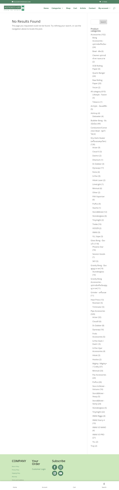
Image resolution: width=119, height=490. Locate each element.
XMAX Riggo (98, 416)
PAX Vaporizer (99, 196)
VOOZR (96, 228)
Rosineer (96, 303)
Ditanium (97, 160)
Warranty (14, 476)
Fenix (95, 172)
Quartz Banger (99, 73)
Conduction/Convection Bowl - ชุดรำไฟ (99, 130)
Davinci (96, 155)
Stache (95, 208)
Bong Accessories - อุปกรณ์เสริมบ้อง (99, 40)
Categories (56, 8)
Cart (75, 8)
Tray (92, 446)
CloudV (96, 321)
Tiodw (95, 224)
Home (46, 8)
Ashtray (94, 113)
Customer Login (39, 469)
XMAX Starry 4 (99, 420)
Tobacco (96, 102)
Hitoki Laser (98, 180)
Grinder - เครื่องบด (98, 292)
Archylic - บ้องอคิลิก (99, 106)
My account (103, 8)
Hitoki (95, 355)
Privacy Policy (15, 470)
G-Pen (95, 176)
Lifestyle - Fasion (100, 94)
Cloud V (96, 151)
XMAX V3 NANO (99, 427)
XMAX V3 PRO (98, 434)
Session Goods (99, 254)
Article (83, 8)
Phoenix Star (98, 247)
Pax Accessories (99, 375)
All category (96, 91)
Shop (68, 8)
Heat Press (95, 299)
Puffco (95, 204)
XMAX (95, 232)
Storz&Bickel (98, 212)
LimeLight (97, 184)
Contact (92, 8)
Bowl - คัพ (97, 51)
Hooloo (96, 359)
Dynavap (96, 168)
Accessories (96, 34)
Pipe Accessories (98, 311)
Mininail (96, 188)
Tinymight (97, 220)
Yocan (95, 87)
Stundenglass (98, 271)
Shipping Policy (16, 473)
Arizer (95, 147)
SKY (94, 261)
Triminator (97, 307)
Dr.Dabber (97, 164)
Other (95, 192)
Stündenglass (98, 216)
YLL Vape (96, 236)
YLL (94, 442)
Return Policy (15, 466)
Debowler (97, 116)
